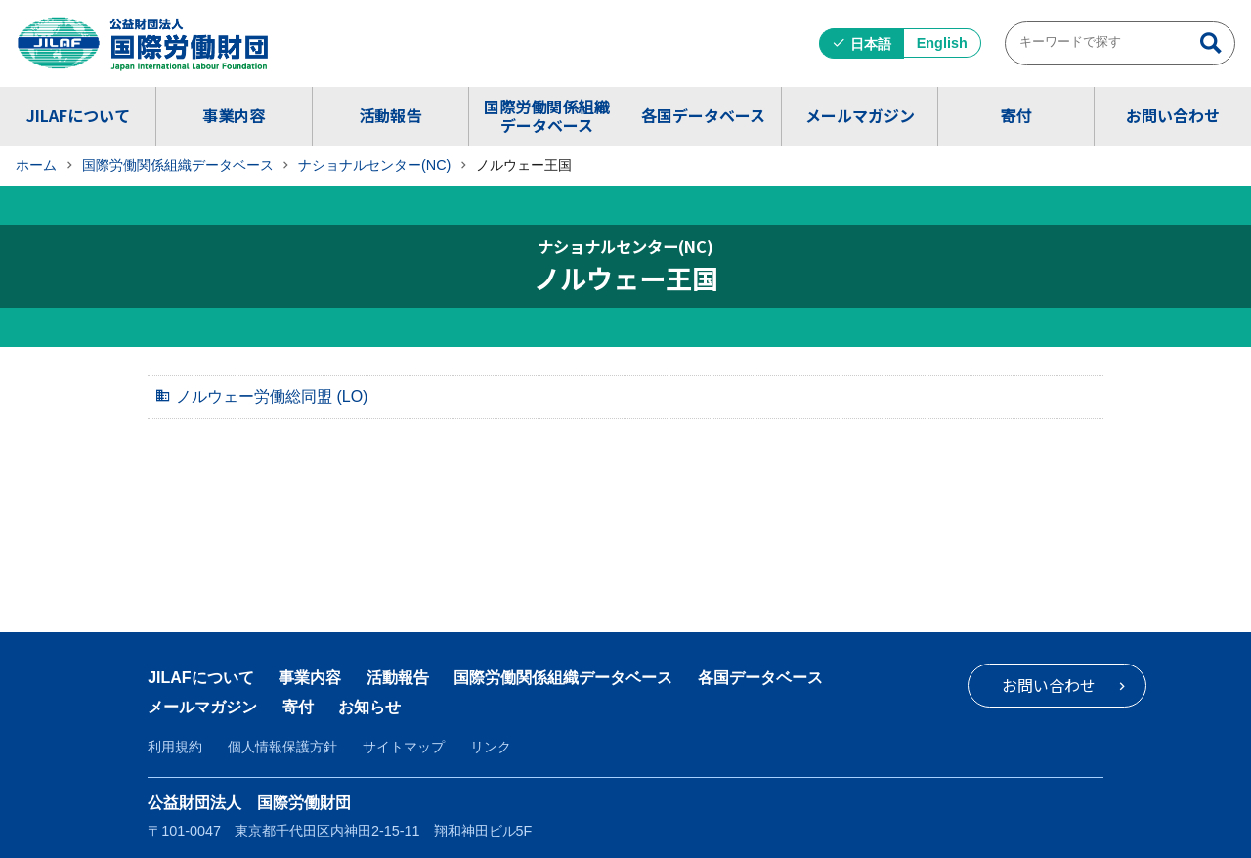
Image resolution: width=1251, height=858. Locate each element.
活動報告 (390, 115)
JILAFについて (78, 115)
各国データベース (703, 115)
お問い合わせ (1173, 115)
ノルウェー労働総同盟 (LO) (271, 396)
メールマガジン (860, 115)
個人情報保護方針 (282, 746)
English (942, 43)
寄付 (1015, 115)
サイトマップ (404, 746)
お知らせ (369, 707)
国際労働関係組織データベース (546, 116)
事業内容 (233, 115)
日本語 (870, 44)
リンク (490, 746)
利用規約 (175, 746)
